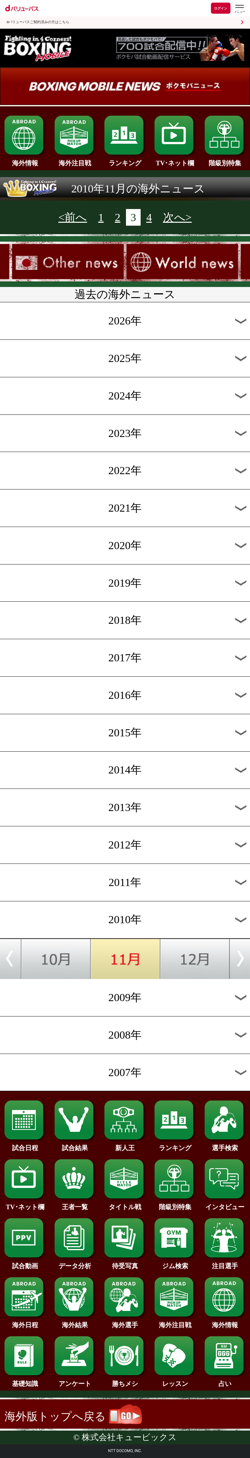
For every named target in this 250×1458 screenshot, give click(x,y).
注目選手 (225, 1263)
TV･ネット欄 (175, 160)
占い (225, 1380)
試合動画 (25, 1263)
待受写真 (124, 1263)
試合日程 (25, 1144)
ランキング (124, 160)
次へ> (177, 217)
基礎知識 (25, 1380)
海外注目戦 (75, 160)
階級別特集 (225, 160)
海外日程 (25, 1322)
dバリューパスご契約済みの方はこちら (38, 22)
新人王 (124, 1144)
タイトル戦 (124, 1203)
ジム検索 (175, 1263)
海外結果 (75, 1322)
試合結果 (75, 1144)
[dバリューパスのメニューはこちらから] (239, 9)
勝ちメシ (124, 1380)
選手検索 (225, 1144)
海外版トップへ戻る (73, 1416)
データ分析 (75, 1263)
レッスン (175, 1380)
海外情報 (25, 160)
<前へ (72, 217)
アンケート (75, 1380)
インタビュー (225, 1203)
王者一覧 (75, 1203)
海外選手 (124, 1322)
